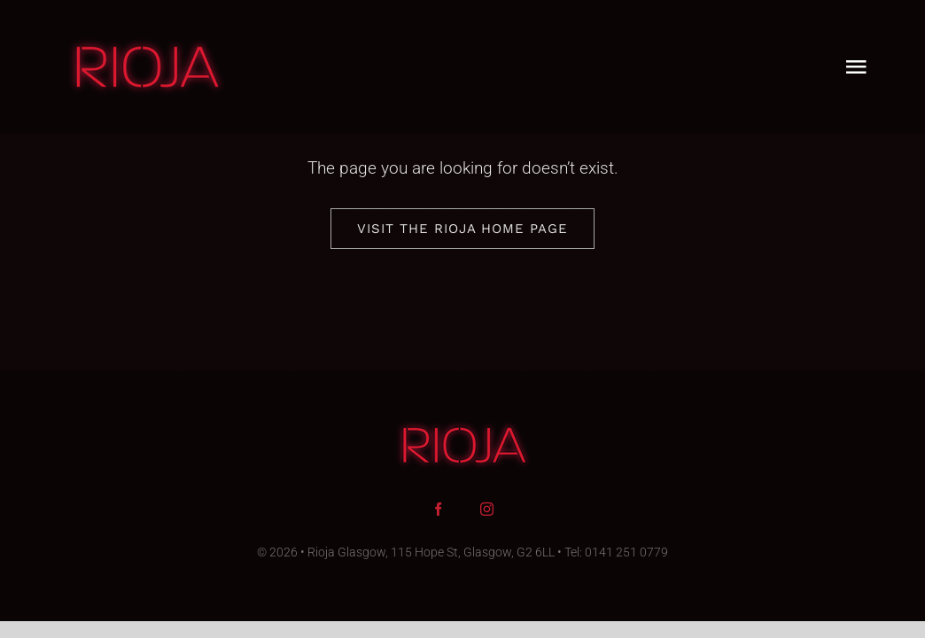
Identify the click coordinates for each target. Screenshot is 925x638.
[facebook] (438, 509)
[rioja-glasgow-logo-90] (145, 44)
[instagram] (487, 509)
